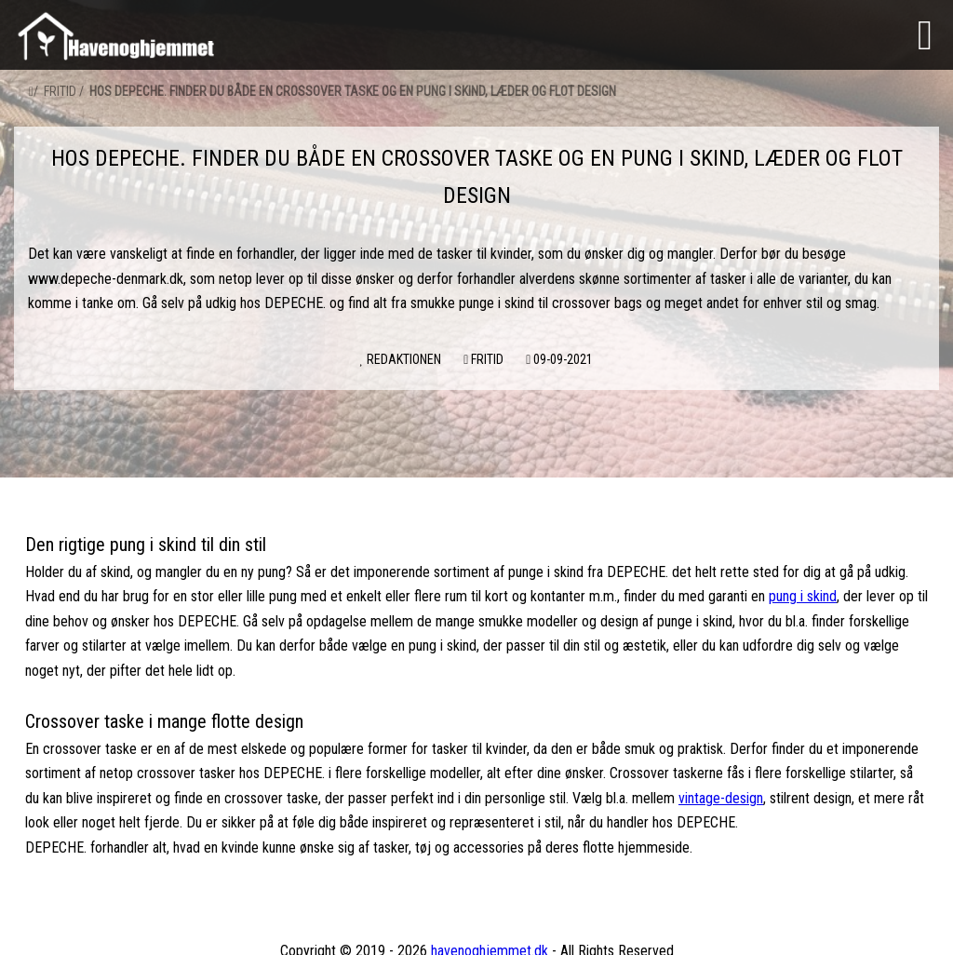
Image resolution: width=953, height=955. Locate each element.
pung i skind (803, 596)
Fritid (60, 91)
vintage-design (720, 798)
